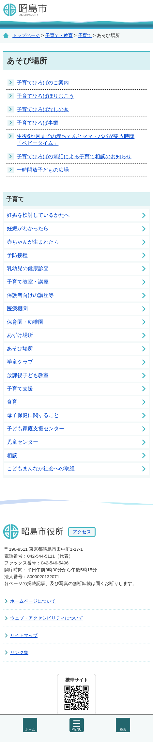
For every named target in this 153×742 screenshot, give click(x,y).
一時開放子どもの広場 (43, 170)
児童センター (22, 442)
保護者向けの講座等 (30, 295)
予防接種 (17, 255)
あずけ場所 (20, 335)
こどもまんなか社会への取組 (41, 468)
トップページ (26, 35)
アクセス (82, 532)
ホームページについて (33, 601)
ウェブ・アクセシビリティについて (46, 618)
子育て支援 (20, 388)
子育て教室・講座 (28, 282)
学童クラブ (20, 362)
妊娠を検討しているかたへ (38, 215)
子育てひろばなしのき (43, 109)
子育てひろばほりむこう (45, 96)
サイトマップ (24, 635)
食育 (12, 402)
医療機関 (17, 308)
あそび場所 (20, 348)
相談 (12, 455)
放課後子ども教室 (28, 375)
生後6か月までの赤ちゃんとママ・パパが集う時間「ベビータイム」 (75, 139)
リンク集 (19, 652)
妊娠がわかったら (28, 228)
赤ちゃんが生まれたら (33, 242)
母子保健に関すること (33, 415)
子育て (85, 35)
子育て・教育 (59, 35)
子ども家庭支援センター (35, 428)
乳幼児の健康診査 (28, 268)
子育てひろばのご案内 (43, 82)
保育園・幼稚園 (25, 322)
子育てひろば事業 (37, 123)
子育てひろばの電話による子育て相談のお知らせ (74, 156)
